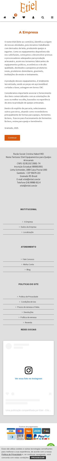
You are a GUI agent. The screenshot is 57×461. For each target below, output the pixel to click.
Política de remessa (28, 317)
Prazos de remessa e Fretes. (28, 307)
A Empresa (28, 222)
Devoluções (28, 312)
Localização (28, 232)
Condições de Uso (28, 302)
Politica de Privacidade (28, 296)
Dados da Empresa (28, 227)
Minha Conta (28, 264)
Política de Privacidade (12, 454)
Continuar (12, 138)
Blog (28, 269)
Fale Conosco (28, 259)
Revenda (28, 322)
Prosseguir (38, 457)
